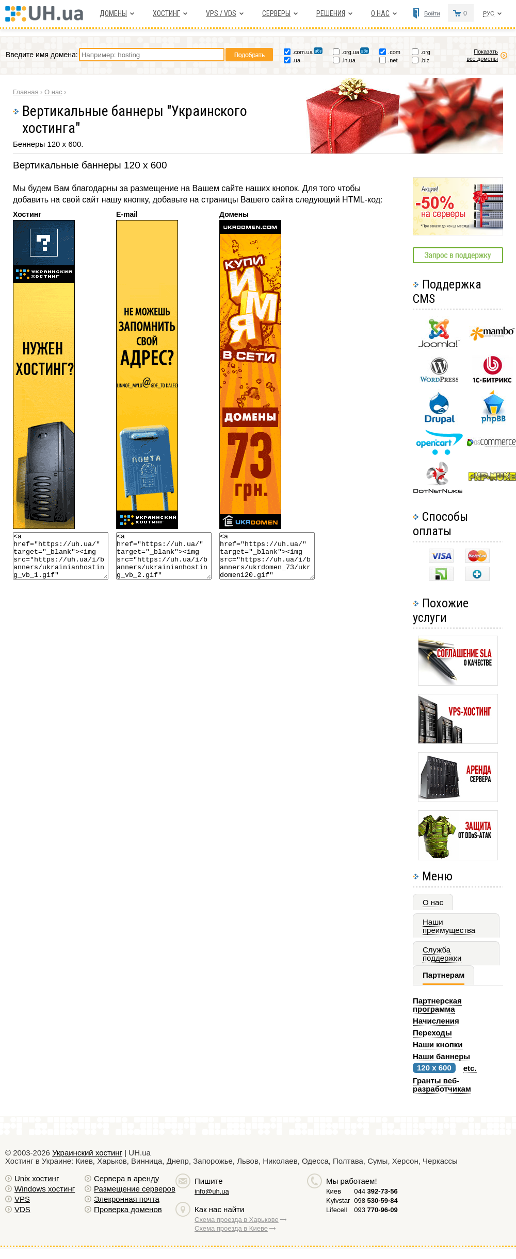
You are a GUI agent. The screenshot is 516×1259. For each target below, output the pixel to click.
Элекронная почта (126, 1199)
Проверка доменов (128, 1209)
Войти (432, 13)
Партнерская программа (437, 1004)
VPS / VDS (221, 13)
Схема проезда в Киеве (231, 1228)
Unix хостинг (36, 1178)
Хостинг (166, 13)
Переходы (432, 1032)
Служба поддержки (442, 953)
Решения (330, 13)
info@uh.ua (212, 1191)
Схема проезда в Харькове (237, 1219)
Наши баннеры (441, 1056)
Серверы (276, 13)
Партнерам (443, 975)
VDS (22, 1209)
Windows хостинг (44, 1188)
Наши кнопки (438, 1044)
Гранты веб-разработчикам (442, 1084)
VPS (22, 1199)
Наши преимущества (449, 925)
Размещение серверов (134, 1188)
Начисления (436, 1020)
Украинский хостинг (87, 1152)
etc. (470, 1068)
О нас (380, 13)
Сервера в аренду (126, 1178)
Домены (113, 13)
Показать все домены (482, 55)
